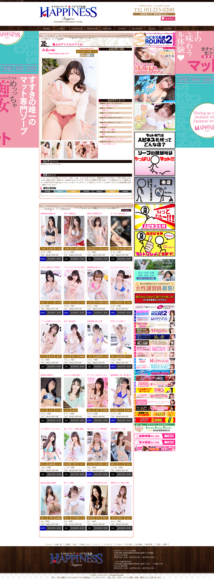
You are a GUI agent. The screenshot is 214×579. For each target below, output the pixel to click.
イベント (97, 544)
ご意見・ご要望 (161, 544)
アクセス (167, 28)
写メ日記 (152, 28)
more (126, 210)
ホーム (46, 28)
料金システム (107, 28)
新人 (75, 544)
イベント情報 (122, 28)
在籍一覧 (61, 28)
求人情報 (139, 544)
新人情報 (91, 28)
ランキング (137, 28)
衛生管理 (149, 544)
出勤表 (76, 28)
